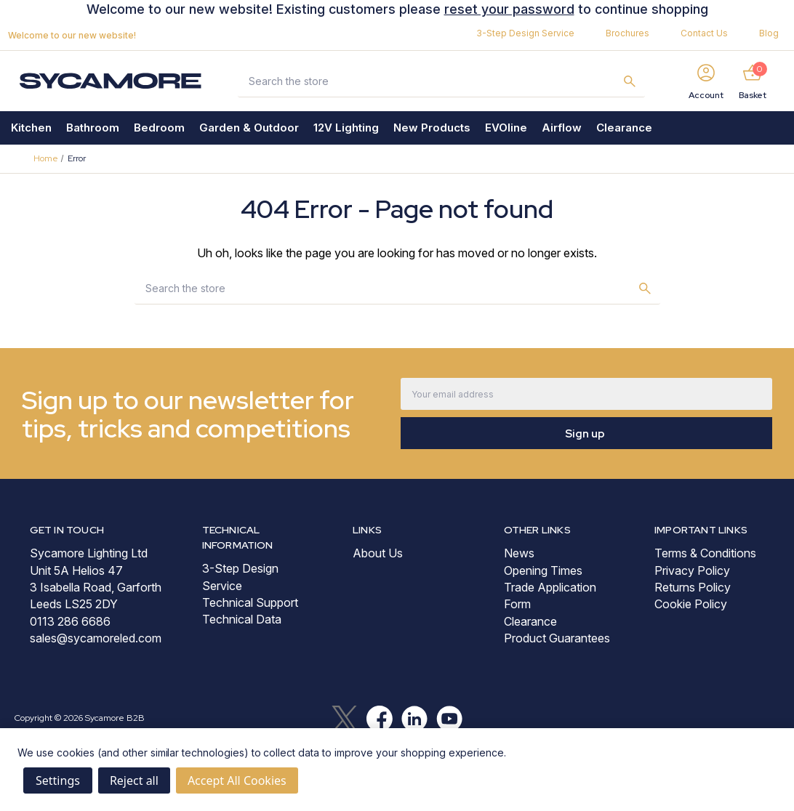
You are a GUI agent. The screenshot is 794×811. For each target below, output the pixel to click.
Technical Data (241, 619)
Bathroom (92, 127)
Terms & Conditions (705, 553)
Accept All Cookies (237, 780)
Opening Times (543, 570)
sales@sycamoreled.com (95, 638)
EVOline (506, 127)
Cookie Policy (690, 604)
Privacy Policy (692, 570)
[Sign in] (706, 81)
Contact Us (704, 33)
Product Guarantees (557, 638)
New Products (431, 127)
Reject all (134, 780)
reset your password (509, 9)
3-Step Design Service (525, 33)
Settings (58, 780)
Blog (769, 33)
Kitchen (31, 127)
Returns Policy (692, 587)
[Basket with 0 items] (752, 81)
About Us (378, 553)
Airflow (562, 127)
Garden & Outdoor (249, 127)
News (519, 553)
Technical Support (250, 602)
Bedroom (159, 127)
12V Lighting (346, 127)
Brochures (627, 33)
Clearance (624, 127)
